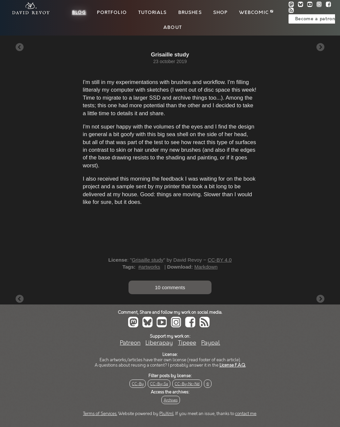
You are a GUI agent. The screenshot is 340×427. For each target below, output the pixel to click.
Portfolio (112, 12)
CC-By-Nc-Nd (187, 384)
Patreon (130, 343)
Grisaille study (147, 260)
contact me (245, 413)
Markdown (205, 267)
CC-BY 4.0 (219, 260)
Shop (220, 12)
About (172, 27)
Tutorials (152, 12)
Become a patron (315, 19)
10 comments (170, 287)
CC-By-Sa (159, 384)
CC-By (137, 384)
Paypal (210, 343)
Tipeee (187, 343)
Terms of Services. (100, 413)
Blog (79, 12)
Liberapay (159, 343)
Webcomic (256, 12)
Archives (171, 400)
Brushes (190, 12)
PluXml (166, 413)
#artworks (149, 267)
